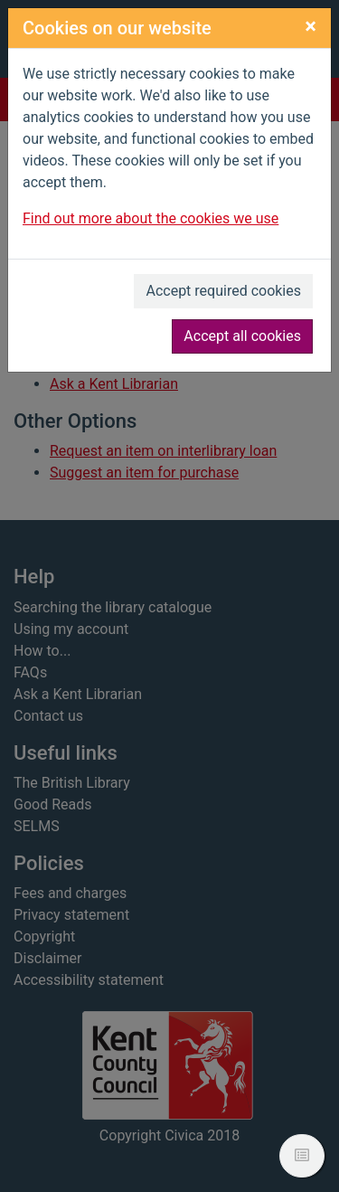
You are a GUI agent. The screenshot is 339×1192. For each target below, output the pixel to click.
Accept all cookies (242, 336)
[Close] (310, 26)
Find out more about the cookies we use (150, 218)
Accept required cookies (223, 290)
